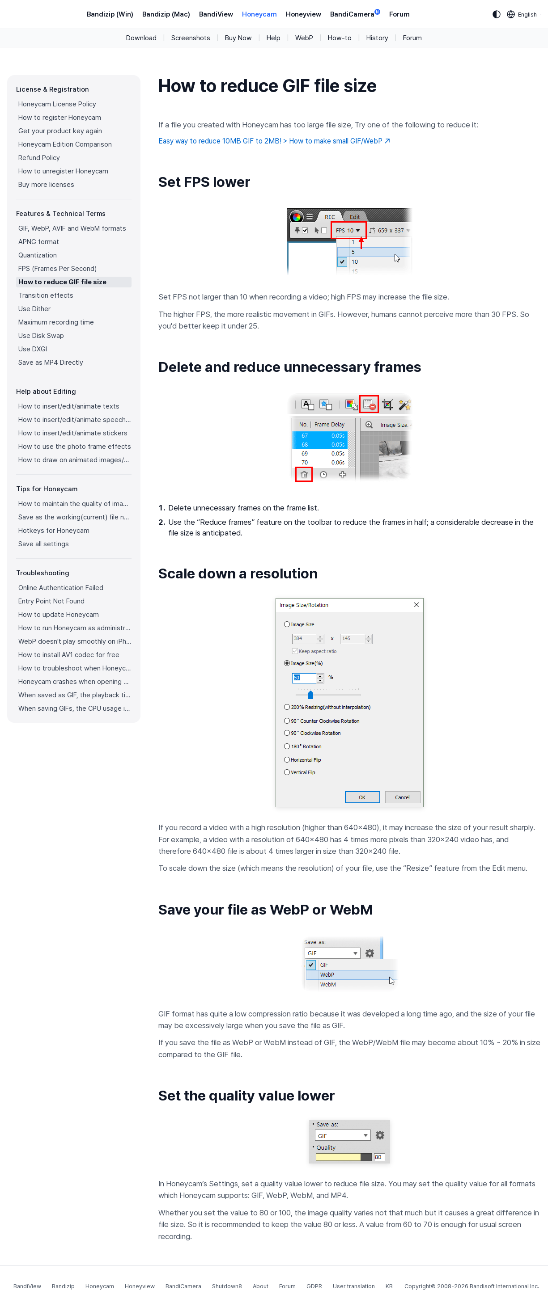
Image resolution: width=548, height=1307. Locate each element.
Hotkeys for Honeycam (53, 531)
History (377, 38)
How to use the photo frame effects (74, 447)
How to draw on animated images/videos (75, 460)
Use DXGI (32, 349)
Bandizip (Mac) (166, 14)
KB (389, 1286)
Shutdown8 (227, 1286)
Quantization (37, 255)
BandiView (216, 14)
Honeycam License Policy (57, 104)
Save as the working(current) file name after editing (75, 517)
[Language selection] (522, 14)
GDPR (314, 1286)
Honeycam (259, 14)
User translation (354, 1286)
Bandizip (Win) (110, 14)
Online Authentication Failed (60, 588)
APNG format (38, 242)
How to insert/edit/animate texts (68, 406)
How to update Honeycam (58, 615)
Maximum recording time (56, 322)
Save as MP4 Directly (50, 362)
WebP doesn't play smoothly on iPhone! (75, 641)
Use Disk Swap (41, 336)
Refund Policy (39, 158)
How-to (340, 38)
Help (273, 38)
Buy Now (238, 38)
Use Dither (34, 309)
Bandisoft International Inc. (504, 1286)
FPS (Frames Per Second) (57, 269)
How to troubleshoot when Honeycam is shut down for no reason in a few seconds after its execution (75, 668)
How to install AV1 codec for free (68, 655)
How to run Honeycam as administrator (75, 628)
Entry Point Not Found (51, 601)
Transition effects (45, 295)
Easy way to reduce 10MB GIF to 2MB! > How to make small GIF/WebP (274, 141)
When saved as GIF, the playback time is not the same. (75, 695)
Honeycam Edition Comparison (65, 144)
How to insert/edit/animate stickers (72, 433)
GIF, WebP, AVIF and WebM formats (72, 228)
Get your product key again (60, 131)
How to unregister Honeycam (63, 171)
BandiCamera (355, 13)
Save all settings (43, 544)
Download (141, 38)
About (260, 1286)
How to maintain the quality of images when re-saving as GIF (75, 504)
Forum (399, 14)
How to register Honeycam (59, 118)
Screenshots (190, 38)
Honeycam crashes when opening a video (75, 682)
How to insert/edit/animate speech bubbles (75, 420)
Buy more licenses (46, 185)
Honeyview (303, 14)
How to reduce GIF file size (62, 282)
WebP (304, 38)
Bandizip (63, 1286)
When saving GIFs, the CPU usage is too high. (75, 708)
